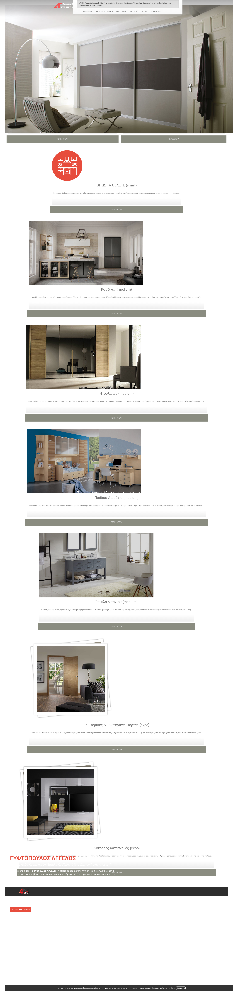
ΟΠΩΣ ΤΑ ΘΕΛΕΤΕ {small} (116, 185)
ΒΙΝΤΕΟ (144, 11)
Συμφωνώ (181, 988)
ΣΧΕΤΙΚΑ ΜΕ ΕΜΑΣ (86, 11)
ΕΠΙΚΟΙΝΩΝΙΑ (156, 11)
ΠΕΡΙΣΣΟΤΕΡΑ (62, 139)
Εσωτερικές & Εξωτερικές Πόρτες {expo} (116, 725)
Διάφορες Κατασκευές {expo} (116, 848)
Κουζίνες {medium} (116, 289)
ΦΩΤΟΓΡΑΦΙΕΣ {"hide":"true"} (127, 11)
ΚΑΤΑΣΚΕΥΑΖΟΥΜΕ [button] (104, 11)
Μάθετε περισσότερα (21, 910)
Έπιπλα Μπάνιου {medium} (116, 602)
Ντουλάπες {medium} (117, 393)
